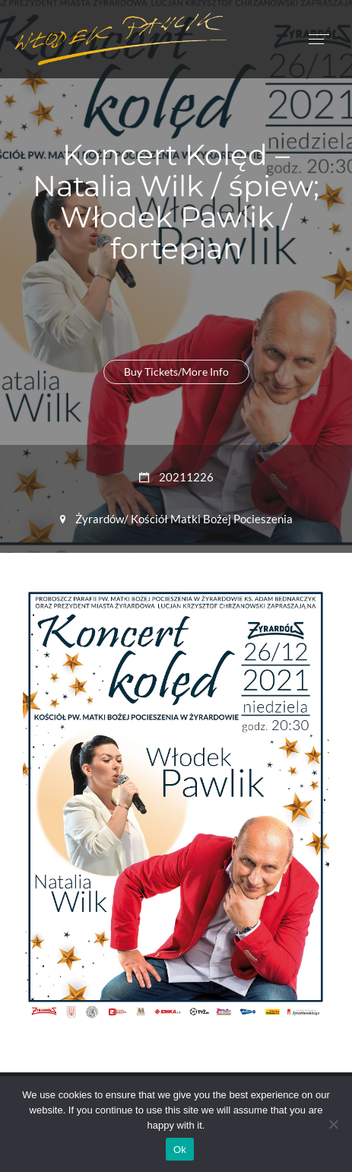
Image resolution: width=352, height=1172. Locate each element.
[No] (333, 1124)
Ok (179, 1149)
